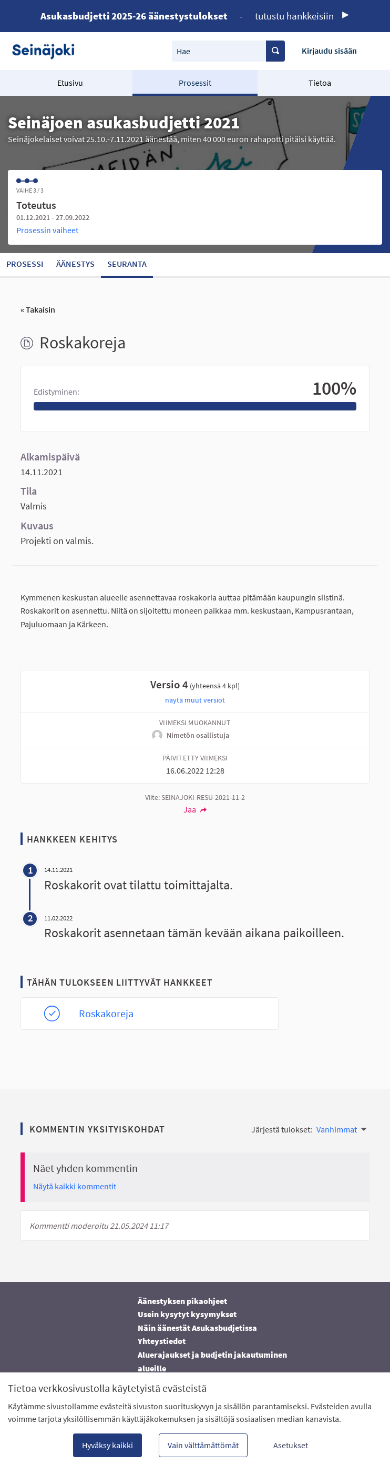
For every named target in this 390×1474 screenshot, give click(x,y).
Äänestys (75, 263)
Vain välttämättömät (203, 1445)
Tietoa (320, 82)
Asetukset (290, 1445)
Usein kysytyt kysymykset (187, 1314)
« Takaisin (37, 309)
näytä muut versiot (195, 700)
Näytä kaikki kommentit (74, 1186)
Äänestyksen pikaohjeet (182, 1301)
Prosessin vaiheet (47, 230)
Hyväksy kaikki (107, 1445)
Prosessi (25, 263)
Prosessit (195, 82)
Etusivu (70, 82)
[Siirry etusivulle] (47, 50)
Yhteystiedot (162, 1341)
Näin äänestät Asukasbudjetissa (197, 1327)
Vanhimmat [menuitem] (336, 1129)
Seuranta (127, 263)
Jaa (195, 809)
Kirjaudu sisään (329, 50)
